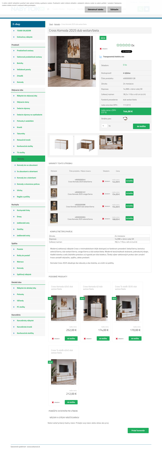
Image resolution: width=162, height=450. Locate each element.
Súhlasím (114, 9)
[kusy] (104, 126)
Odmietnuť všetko (95, 9)
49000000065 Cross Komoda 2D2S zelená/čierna (80, 218)
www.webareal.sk (33, 446)
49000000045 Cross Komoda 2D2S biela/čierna (80, 180)
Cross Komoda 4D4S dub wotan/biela (62, 287)
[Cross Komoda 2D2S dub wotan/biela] (72, 37)
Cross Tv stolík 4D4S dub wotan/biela (62, 351)
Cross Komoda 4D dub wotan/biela (93, 287)
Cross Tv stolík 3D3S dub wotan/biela (126, 287)
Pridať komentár (138, 430)
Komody (57, 24)
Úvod (51, 24)
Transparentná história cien (112, 56)
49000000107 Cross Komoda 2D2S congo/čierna (80, 193)
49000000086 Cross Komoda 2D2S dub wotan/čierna (80, 205)
